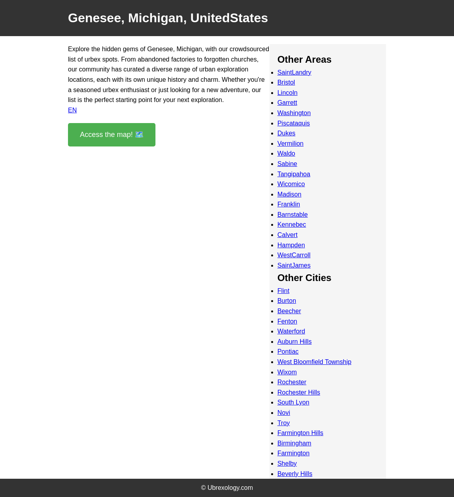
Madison (289, 194)
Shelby (287, 463)
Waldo (286, 153)
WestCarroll (293, 255)
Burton (286, 300)
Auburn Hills (294, 341)
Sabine (287, 163)
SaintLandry (294, 72)
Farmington (293, 453)
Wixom (287, 372)
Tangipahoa (293, 174)
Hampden (291, 245)
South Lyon (293, 402)
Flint (283, 290)
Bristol (286, 82)
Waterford (291, 331)
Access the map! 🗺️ (112, 135)
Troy (283, 423)
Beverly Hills (294, 473)
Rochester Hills (298, 392)
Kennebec (291, 224)
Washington (294, 113)
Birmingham (294, 443)
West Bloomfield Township (314, 361)
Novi (283, 412)
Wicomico (291, 184)
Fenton (287, 321)
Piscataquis (293, 123)
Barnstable (292, 214)
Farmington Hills (300, 433)
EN (72, 110)
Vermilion (290, 143)
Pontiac (288, 351)
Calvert (287, 234)
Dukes (286, 133)
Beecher (289, 311)
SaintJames (294, 265)
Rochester (292, 382)
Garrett (287, 102)
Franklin (288, 204)
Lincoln (287, 92)
